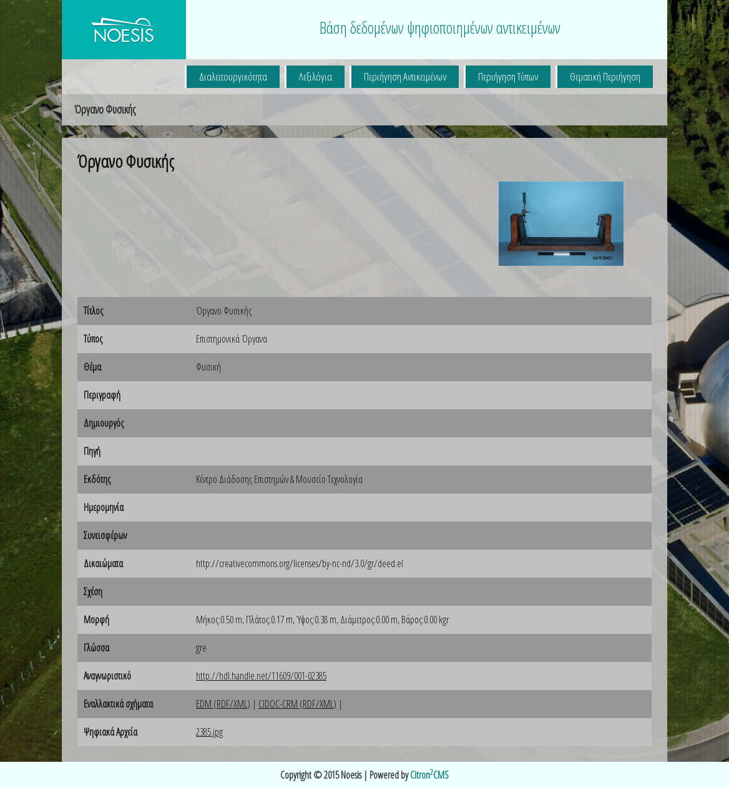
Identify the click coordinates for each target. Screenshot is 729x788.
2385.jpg (209, 732)
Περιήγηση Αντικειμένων (405, 76)
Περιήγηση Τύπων (508, 76)
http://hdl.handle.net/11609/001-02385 (261, 676)
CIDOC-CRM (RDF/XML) (297, 704)
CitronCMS (429, 775)
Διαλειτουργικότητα (233, 76)
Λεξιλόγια (315, 76)
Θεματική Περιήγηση (605, 76)
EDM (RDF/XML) (223, 704)
